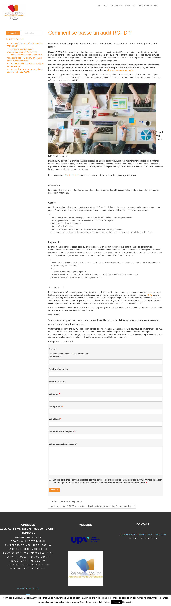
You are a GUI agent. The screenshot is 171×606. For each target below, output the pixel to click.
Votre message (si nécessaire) (63, 444)
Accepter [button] (116, 602)
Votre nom (54, 394)
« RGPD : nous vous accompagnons (66, 501)
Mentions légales (28, 588)
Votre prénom (56, 406)
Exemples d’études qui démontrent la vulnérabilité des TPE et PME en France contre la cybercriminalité (24, 58)
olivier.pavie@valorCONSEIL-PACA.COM (143, 535)
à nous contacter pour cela (120, 70)
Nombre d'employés (58, 369)
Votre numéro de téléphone (62, 431)
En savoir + (128, 602)
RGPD (149, 295)
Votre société (55, 356)
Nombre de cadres (57, 381)
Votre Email (55, 419)
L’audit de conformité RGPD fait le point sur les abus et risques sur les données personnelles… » (92, 506)
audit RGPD (72, 175)
